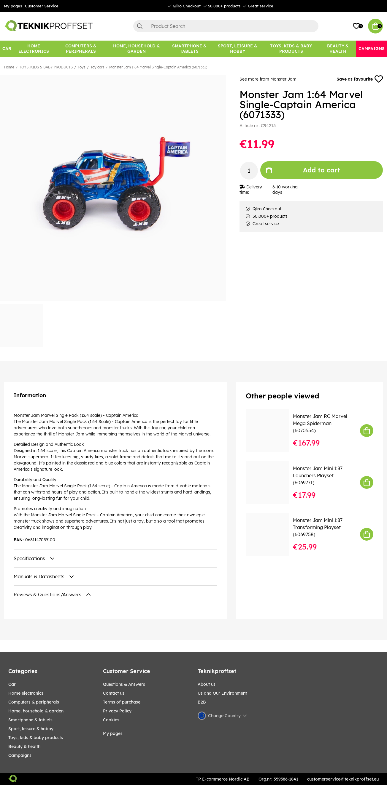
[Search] (225, 26)
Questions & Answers (124, 684)
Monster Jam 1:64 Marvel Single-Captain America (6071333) (158, 67)
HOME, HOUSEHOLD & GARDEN (36, 711)
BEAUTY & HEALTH (24, 746)
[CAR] (7, 49)
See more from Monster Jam (268, 79)
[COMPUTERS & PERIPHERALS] (81, 49)
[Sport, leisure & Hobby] (237, 49)
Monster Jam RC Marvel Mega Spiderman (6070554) (320, 423)
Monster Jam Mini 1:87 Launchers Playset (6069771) (317, 475)
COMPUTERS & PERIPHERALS (33, 702)
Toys (81, 67)
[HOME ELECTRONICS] (34, 49)
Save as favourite (360, 79)
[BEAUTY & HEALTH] (338, 49)
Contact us (113, 693)
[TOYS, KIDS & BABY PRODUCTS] (291, 49)
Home (9, 67)
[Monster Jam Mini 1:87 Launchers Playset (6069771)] (271, 482)
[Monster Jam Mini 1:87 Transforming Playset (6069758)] (271, 534)
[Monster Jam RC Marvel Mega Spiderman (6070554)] (271, 430)
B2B (202, 702)
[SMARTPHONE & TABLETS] (189, 49)
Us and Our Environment (222, 693)
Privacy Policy (117, 711)
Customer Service (41, 6)
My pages (13, 6)
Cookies (111, 719)
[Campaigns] (371, 49)
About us (206, 684)
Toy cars (97, 67)
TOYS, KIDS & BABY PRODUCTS (46, 67)
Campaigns (19, 755)
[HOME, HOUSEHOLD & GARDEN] (136, 49)
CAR (12, 684)
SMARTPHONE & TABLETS (30, 719)
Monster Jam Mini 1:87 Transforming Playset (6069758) (317, 527)
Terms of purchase (121, 702)
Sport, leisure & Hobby (30, 728)
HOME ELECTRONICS (25, 693)
